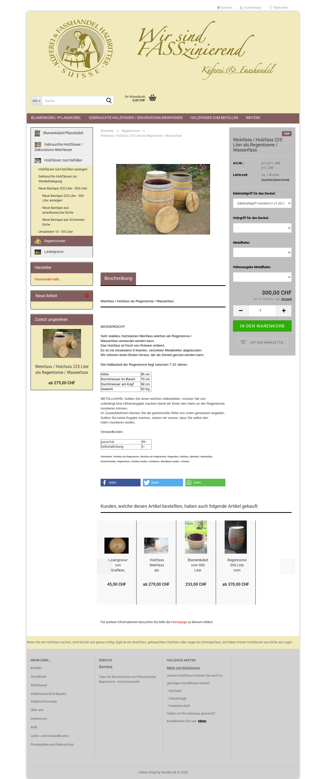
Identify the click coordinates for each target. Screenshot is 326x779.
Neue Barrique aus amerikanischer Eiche (57, 210)
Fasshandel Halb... (48, 279)
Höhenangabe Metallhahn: (252, 267)
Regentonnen (50, 241)
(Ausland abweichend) (275, 180)
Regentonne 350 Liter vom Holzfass (237, 565)
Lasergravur (49, 252)
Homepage (179, 622)
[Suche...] (36, 100)
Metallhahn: (241, 242)
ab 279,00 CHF (61, 382)
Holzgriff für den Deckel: (251, 218)
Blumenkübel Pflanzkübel (56, 118)
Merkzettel (278, 7)
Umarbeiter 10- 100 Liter (55, 232)
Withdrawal (39, 685)
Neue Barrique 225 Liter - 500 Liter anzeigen (63, 198)
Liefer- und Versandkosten (50, 736)
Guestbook (38, 676)
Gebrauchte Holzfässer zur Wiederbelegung (57, 178)
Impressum (39, 718)
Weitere (253, 118)
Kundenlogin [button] (251, 7)
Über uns (37, 710)
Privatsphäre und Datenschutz (52, 744)
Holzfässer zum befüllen (214, 118)
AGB (34, 727)
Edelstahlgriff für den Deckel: (254, 193)
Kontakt (36, 668)
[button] (224, 7)
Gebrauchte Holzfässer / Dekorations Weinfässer (136, 118)
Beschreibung (118, 278)
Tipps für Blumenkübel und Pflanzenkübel (127, 677)
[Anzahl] (262, 311)
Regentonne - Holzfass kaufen (119, 682)
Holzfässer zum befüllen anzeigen (62, 169)
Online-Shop (147, 772)
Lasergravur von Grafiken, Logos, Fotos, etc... (118, 565)
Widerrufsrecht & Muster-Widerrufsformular (49, 697)
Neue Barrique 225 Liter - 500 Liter (62, 188)
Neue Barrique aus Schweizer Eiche (63, 222)
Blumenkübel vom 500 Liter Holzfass (198, 565)
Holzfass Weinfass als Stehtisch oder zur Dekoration (156, 565)
